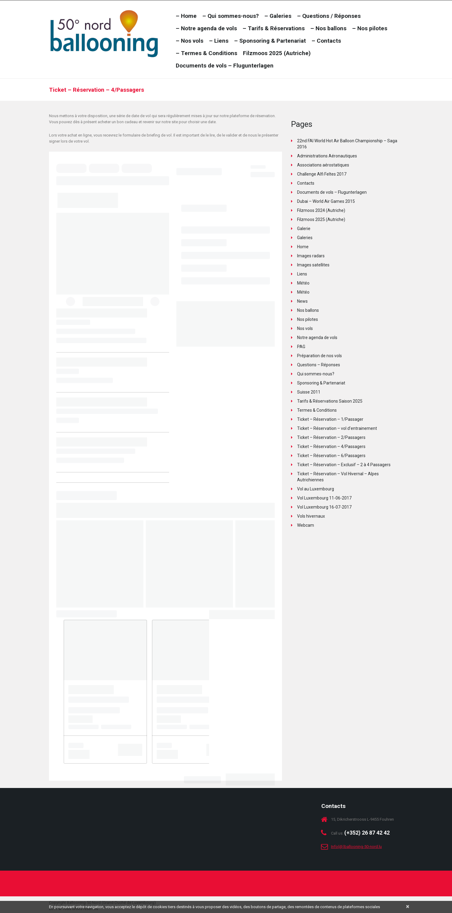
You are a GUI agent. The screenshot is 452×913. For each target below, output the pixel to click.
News (302, 301)
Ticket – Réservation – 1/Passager (330, 419)
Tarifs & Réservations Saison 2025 (329, 401)
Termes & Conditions (317, 410)
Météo (303, 283)
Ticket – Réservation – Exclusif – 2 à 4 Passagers (344, 464)
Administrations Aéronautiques (327, 155)
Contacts (305, 183)
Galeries (305, 237)
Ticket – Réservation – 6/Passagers (331, 455)
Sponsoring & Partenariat (321, 383)
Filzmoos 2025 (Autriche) (321, 219)
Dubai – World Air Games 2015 (326, 201)
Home (303, 246)
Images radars (311, 255)
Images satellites (313, 264)
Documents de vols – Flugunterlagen (332, 192)
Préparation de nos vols (319, 355)
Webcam (305, 525)
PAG (301, 346)
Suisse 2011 (308, 392)
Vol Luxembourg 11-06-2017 (324, 498)
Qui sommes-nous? (315, 373)
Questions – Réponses (318, 364)
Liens (302, 274)
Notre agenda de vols (317, 337)
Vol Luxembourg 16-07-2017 (324, 507)
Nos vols (305, 328)
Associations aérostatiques (323, 165)
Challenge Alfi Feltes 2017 (321, 174)
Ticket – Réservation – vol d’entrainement (337, 428)
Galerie (303, 228)
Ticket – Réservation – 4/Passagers (331, 446)
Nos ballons (308, 310)
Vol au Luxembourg (315, 488)
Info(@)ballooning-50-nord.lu (356, 846)
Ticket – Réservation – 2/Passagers (331, 437)
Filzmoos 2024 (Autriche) (321, 210)
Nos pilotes (307, 319)
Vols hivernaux (311, 516)
